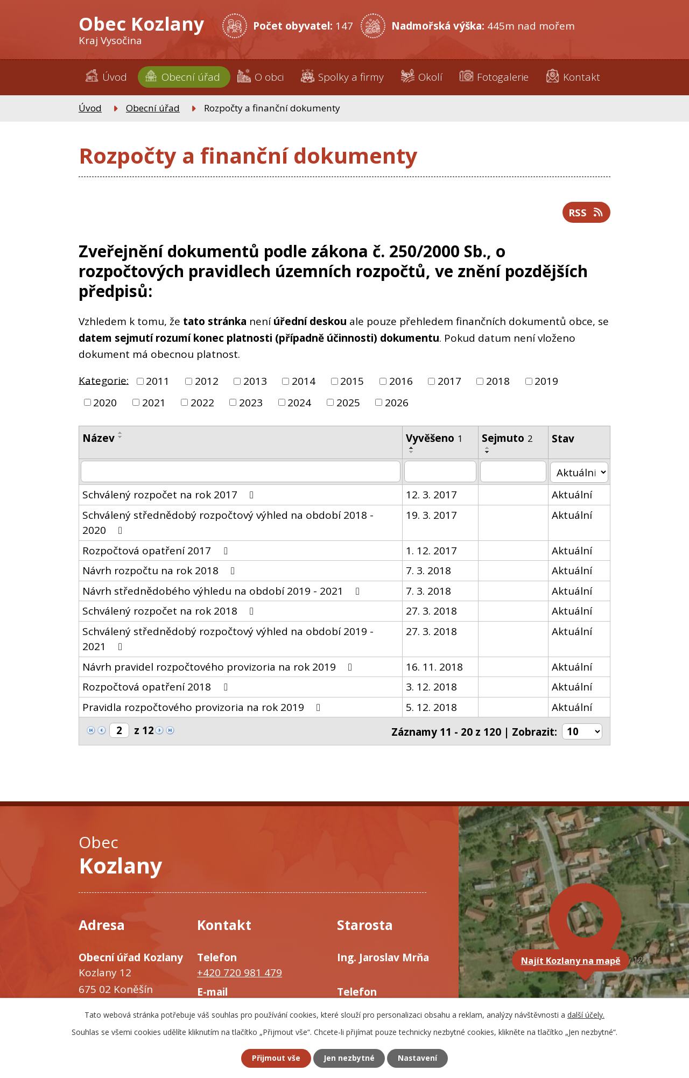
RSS (586, 213)
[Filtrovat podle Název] (241, 472)
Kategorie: (104, 382)
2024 (299, 404)
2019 (546, 382)
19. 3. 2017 (433, 516)
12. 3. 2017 (433, 495)
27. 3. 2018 (433, 611)
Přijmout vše (274, 1058)
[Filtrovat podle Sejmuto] (515, 472)
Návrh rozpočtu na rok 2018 (160, 571)
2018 (498, 382)
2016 (401, 382)
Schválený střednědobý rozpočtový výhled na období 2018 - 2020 (241, 523)
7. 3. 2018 (430, 571)
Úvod (114, 77)
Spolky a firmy (351, 77)
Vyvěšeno (436, 439)
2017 (449, 382)
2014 (303, 382)
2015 (352, 382)
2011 (158, 382)
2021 (154, 404)
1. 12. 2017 (433, 551)
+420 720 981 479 (239, 973)
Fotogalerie (503, 77)
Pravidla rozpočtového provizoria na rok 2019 (203, 708)
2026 (397, 404)
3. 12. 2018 (433, 687)
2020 (105, 404)
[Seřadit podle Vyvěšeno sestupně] (413, 453)
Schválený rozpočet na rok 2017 (170, 495)
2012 (207, 382)
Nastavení (419, 1058)
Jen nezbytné (349, 1058)
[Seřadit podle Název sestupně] (120, 438)
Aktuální (573, 495)
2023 (251, 404)
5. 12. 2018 (433, 708)
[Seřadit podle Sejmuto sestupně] (489, 453)
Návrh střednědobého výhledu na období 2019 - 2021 (223, 591)
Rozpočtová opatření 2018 (156, 687)
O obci (269, 77)
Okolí (430, 77)
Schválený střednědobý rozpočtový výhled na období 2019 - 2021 (241, 639)
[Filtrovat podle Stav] (580, 472)
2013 (255, 382)
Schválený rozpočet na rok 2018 (170, 611)
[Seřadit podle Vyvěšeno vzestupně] (413, 449)
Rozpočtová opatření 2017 (156, 551)
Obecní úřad (190, 77)
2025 (348, 404)
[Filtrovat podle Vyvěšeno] (442, 472)
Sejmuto (509, 439)
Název (98, 439)
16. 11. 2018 (436, 667)
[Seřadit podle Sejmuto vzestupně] (489, 449)
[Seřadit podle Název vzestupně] (120, 434)
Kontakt (581, 77)
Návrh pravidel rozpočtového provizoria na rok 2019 (219, 667)
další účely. (585, 1014)
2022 (202, 404)
